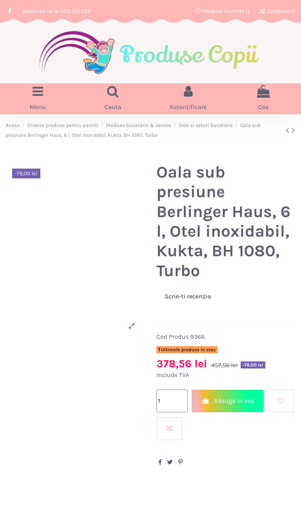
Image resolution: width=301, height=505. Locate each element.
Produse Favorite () (222, 11)
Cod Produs (172, 336)
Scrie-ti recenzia (188, 296)
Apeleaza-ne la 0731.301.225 (57, 11)
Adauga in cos (227, 400)
